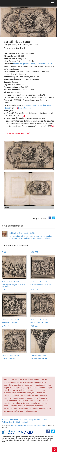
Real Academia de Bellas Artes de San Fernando (28, 426)
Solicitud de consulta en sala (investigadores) (21, 419)
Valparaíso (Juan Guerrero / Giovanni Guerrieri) (32, 64)
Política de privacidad (11, 422)
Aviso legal (27, 422)
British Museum (24, 108)
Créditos (46, 419)
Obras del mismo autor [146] (18, 133)
